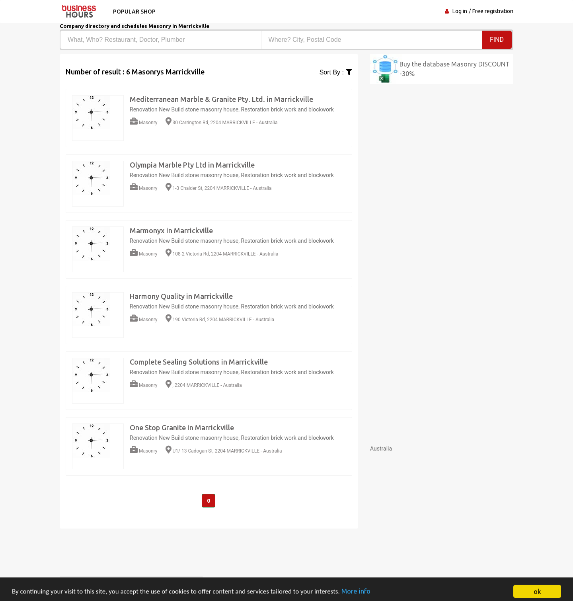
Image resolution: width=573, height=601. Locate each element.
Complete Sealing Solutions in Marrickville (199, 362)
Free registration (492, 11)
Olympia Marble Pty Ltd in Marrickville (192, 165)
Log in (459, 11)
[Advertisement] (441, 508)
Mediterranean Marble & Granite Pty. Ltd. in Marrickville (221, 99)
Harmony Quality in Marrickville (181, 296)
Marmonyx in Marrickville (171, 230)
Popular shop (134, 11)
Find (497, 39)
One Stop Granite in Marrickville (182, 427)
